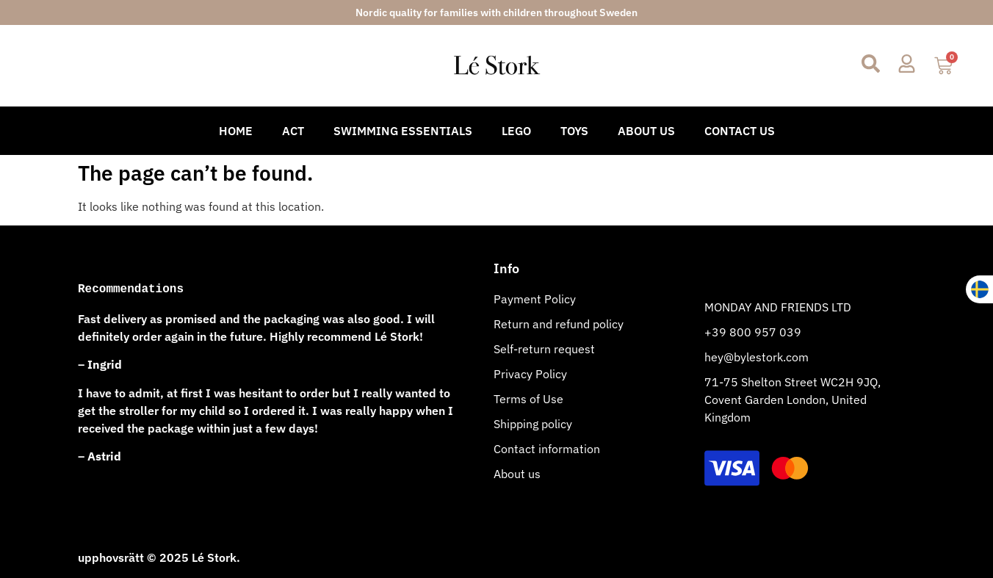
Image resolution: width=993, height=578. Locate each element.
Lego (516, 130)
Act (293, 130)
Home (236, 130)
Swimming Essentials (402, 130)
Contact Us (739, 130)
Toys (574, 130)
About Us (646, 130)
